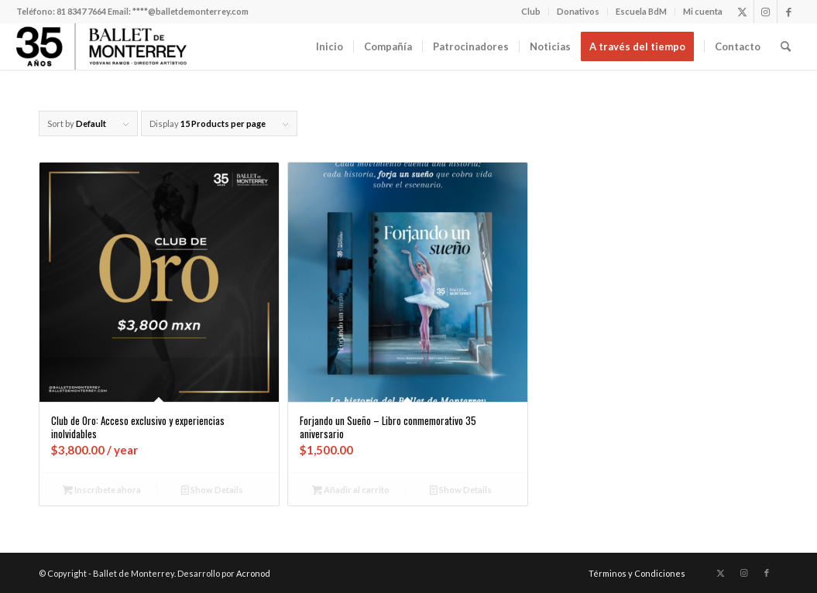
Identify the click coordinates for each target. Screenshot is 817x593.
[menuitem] (531, 11)
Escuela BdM (641, 11)
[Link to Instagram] (765, 11)
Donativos (578, 11)
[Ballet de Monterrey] (101, 46)
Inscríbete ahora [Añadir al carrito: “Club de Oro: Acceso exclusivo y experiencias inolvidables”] (102, 489)
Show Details (212, 489)
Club (531, 11)
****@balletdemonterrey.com (190, 11)
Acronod (253, 573)
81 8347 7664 (81, 11)
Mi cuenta (703, 11)
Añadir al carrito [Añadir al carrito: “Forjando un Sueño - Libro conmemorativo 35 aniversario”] (351, 489)
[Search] (786, 46)
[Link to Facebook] (789, 11)
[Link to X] (742, 11)
